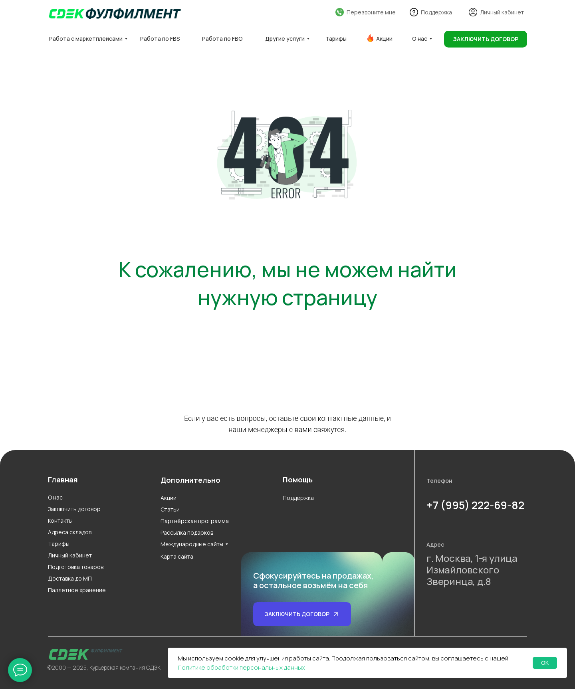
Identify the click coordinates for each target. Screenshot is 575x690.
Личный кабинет (502, 12)
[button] (485, 39)
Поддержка (436, 12)
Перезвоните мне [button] (371, 12)
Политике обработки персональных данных (241, 667)
